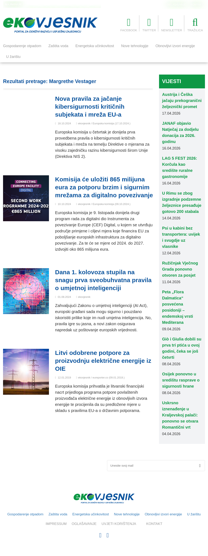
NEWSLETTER (171, 24)
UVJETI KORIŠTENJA (119, 524)
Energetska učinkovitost (94, 46)
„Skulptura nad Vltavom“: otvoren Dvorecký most (57, 4)
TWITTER (149, 24)
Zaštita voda (58, 46)
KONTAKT (197, 4)
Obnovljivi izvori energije (175, 46)
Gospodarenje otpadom (22, 46)
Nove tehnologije (134, 46)
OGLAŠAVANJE (176, 4)
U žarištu (13, 57)
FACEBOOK (128, 24)
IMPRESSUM (56, 524)
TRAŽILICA (195, 24)
